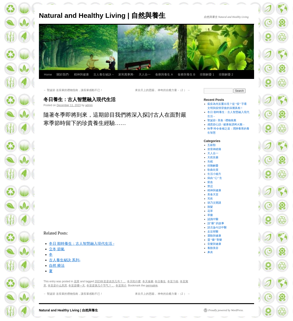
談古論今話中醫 (217, 227)
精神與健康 (81, 74)
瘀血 (210, 182)
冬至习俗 (172, 281)
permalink (152, 285)
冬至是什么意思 (57, 285)
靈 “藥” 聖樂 (214, 239)
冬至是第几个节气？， (100, 285)
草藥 (210, 215)
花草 (76, 281)
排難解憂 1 (207, 74)
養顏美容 (212, 248)
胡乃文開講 (214, 202)
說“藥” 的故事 (215, 223)
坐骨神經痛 (214, 149)
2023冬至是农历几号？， (110, 281)
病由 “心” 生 (214, 178)
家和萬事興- (126, 74)
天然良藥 (212, 157)
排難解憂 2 (226, 74)
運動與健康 (214, 235)
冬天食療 (147, 281)
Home (48, 74)
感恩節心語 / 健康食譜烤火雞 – (225, 124)
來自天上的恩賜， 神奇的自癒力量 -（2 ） (162, 90)
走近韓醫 (212, 231)
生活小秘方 (214, 173)
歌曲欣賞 (212, 169)
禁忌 (210, 186)
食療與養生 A (164, 74)
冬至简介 (121, 285)
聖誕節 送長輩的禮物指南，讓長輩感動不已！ (73, 90)
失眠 (210, 161)
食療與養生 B (186, 74)
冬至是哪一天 (76, 285)
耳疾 (210, 198)
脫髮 (210, 206)
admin (89, 105)
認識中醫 (212, 219)
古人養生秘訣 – (103, 74)
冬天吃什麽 (134, 281)
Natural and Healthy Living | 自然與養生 (102, 15)
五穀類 (211, 145)
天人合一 (145, 74)
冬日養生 (160, 281)
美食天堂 (212, 194)
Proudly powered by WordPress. (226, 310)
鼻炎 (210, 252)
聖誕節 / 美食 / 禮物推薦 (221, 120)
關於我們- (63, 74)
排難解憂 (212, 165)
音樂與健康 (214, 243)
